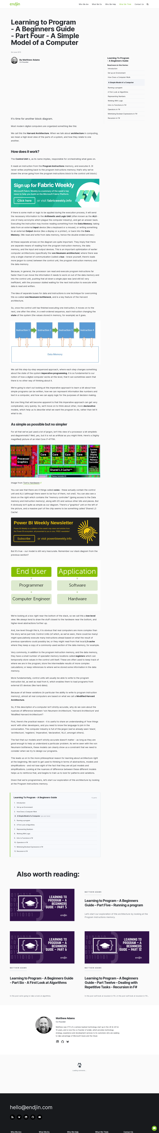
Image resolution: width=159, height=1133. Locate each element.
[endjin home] (15, 4)
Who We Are (83, 4)
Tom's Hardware (31, 482)
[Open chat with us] (154, 1128)
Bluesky (67, 1041)
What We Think (125, 4)
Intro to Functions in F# (117, 105)
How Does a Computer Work (119, 77)
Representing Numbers (116, 96)
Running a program (115, 88)
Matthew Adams (65, 1017)
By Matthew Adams (29, 60)
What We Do (97, 4)
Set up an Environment (117, 73)
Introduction (112, 68)
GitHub (62, 1041)
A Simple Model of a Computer (121, 82)
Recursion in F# (114, 118)
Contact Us (139, 4)
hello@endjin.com (31, 1106)
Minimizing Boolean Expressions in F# (122, 114)
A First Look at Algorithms (118, 92)
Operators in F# (114, 109)
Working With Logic (115, 101)
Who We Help (110, 4)
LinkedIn (57, 1041)
